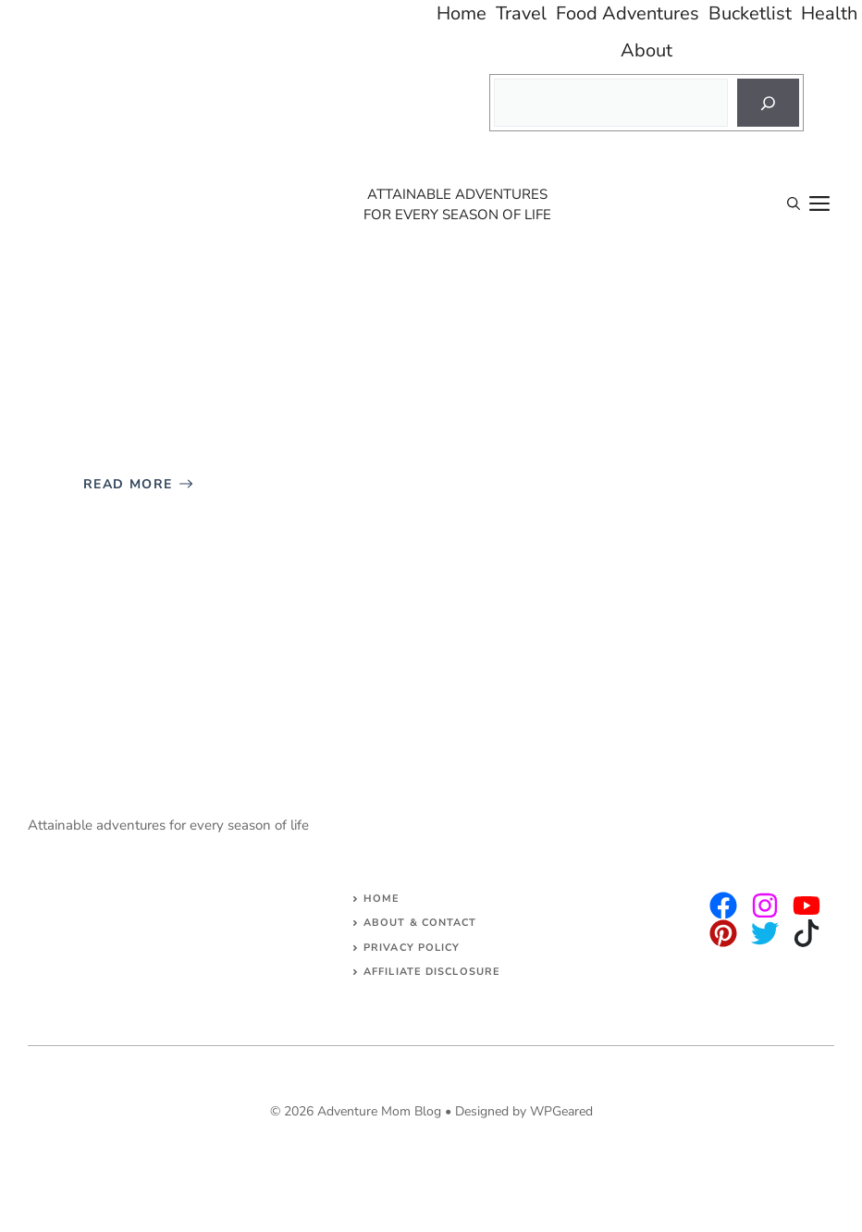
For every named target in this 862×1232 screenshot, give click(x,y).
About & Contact (420, 923)
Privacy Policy (411, 948)
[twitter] (765, 905)
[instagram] (723, 905)
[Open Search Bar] (793, 204)
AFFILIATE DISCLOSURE (431, 972)
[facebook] (806, 905)
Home (381, 899)
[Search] (768, 103)
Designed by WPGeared (524, 1111)
